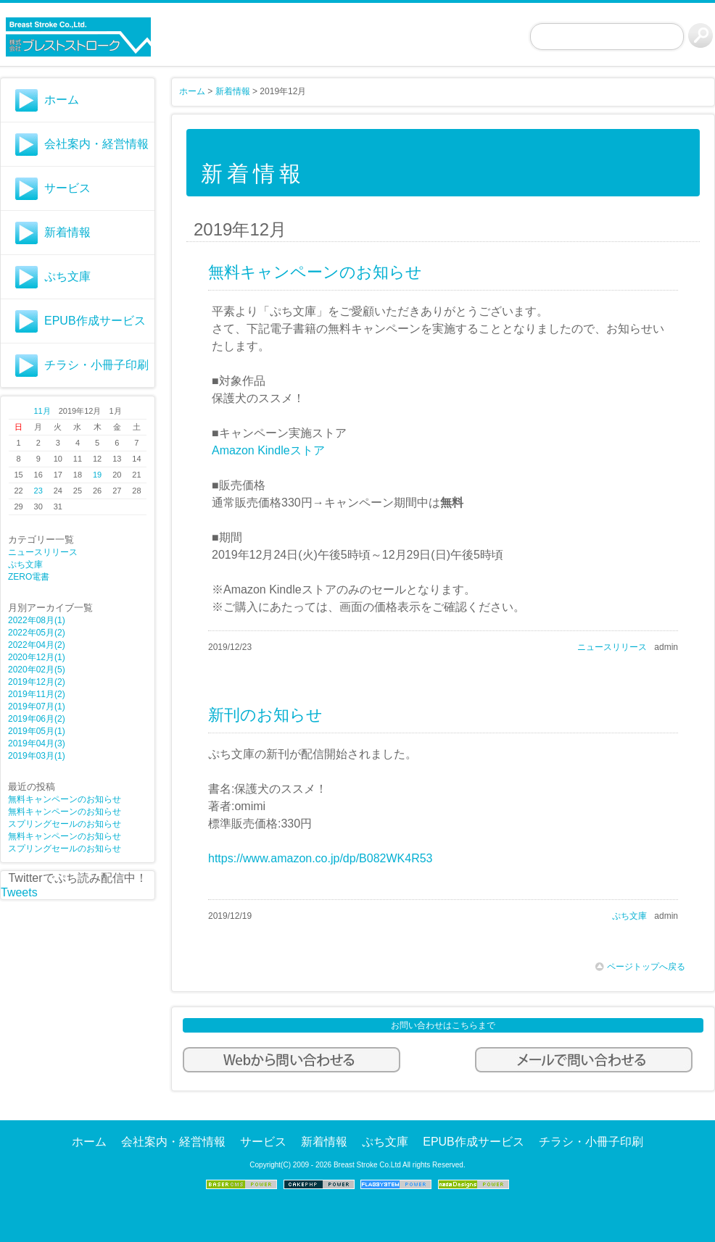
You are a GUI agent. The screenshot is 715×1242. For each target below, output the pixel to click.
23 (38, 490)
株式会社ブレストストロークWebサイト (77, 37)
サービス (67, 188)
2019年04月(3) (36, 743)
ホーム (61, 99)
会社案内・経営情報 (96, 144)
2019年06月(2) (36, 719)
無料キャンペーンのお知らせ (64, 799)
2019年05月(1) (36, 731)
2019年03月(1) (36, 756)
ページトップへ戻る (640, 967)
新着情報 (67, 232)
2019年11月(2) (36, 694)
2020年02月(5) (36, 669)
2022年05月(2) (36, 633)
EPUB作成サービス (95, 320)
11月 (41, 411)
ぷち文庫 (67, 276)
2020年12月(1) (36, 657)
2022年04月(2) (36, 645)
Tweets (19, 892)
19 (97, 474)
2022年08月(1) (36, 620)
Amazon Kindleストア (268, 450)
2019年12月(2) (36, 682)
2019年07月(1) (36, 706)
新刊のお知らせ (265, 715)
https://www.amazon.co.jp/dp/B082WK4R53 (320, 858)
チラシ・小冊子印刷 (96, 365)
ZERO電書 (28, 577)
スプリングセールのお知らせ (64, 824)
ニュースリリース (43, 552)
